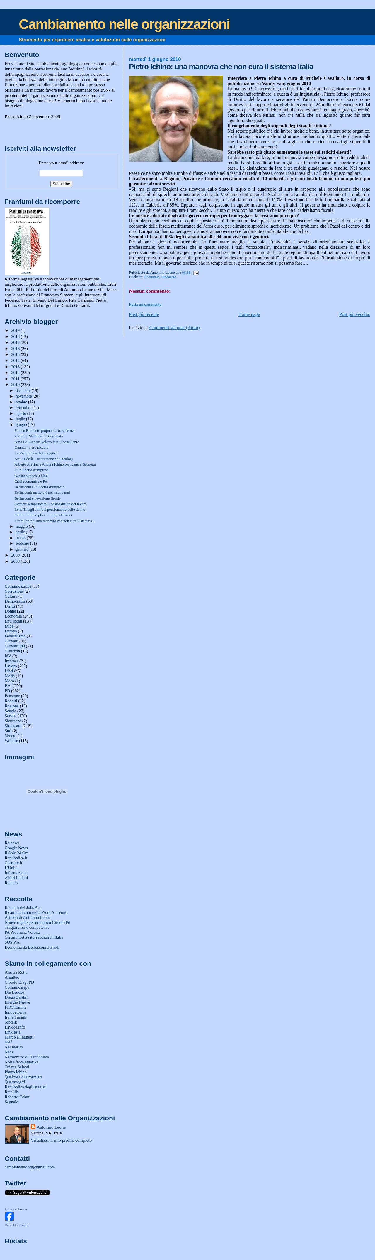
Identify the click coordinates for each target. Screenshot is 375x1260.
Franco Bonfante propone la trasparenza (44, 430)
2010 (16, 384)
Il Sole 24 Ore (16, 852)
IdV (8, 656)
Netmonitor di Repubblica (27, 1057)
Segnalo (11, 1102)
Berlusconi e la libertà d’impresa (39, 487)
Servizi (11, 715)
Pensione (12, 696)
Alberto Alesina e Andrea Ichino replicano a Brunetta (55, 464)
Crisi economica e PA (30, 481)
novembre (24, 396)
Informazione (16, 872)
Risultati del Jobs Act (23, 907)
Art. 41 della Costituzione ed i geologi (43, 458)
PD (7, 691)
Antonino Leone (51, 1126)
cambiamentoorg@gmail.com (30, 1167)
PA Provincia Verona (22, 932)
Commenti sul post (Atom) (174, 327)
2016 (16, 348)
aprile (21, 532)
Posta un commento (145, 304)
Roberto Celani (17, 1097)
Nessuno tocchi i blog (30, 475)
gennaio (23, 549)
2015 (16, 354)
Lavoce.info (15, 1027)
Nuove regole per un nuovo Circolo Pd (37, 922)
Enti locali (13, 621)
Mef (8, 1042)
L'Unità (11, 867)
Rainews (12, 842)
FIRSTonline (15, 1007)
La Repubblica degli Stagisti (36, 453)
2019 (16, 330)
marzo (21, 538)
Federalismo (15, 636)
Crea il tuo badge (17, 1225)
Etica (9, 626)
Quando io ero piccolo (31, 447)
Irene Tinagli (15, 1017)
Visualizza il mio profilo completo (61, 1140)
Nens (9, 1052)
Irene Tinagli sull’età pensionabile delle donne (49, 509)
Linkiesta (13, 1032)
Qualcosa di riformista (23, 1077)
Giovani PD (15, 646)
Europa (11, 631)
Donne (10, 611)
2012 (16, 372)
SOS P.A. (13, 942)
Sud (8, 730)
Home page (249, 314)
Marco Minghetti (19, 1037)
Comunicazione (18, 586)
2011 (16, 378)
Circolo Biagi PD (19, 982)
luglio (21, 419)
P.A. (8, 686)
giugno (22, 424)
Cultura (11, 596)
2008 (16, 561)
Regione (12, 705)
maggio (22, 526)
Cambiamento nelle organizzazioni (124, 24)
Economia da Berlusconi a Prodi (32, 947)
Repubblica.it (16, 857)
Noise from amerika (21, 1062)
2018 (16, 336)
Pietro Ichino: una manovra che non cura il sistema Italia (221, 66)
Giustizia (12, 651)
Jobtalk (11, 1022)
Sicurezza (13, 720)
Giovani (11, 641)
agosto (21, 413)
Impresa (11, 661)
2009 (16, 555)
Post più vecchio (354, 314)
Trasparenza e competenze (27, 927)
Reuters (11, 882)
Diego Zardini (16, 997)
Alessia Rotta (16, 972)
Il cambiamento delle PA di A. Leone (36, 912)
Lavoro (11, 666)
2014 (16, 360)
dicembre (24, 390)
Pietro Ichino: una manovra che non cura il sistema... (54, 521)
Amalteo (12, 977)
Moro (9, 681)
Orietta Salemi (17, 1067)
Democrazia (15, 601)
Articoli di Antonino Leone (28, 917)
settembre (24, 407)
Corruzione (14, 591)
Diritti (10, 606)
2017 (16, 342)
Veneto (10, 735)
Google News (16, 847)
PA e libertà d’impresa (31, 470)
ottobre (22, 402)
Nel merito (14, 1047)
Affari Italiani (16, 877)
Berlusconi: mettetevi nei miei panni (42, 492)
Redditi (11, 701)
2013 (16, 366)
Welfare (11, 740)
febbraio (23, 543)
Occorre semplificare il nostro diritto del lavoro (50, 504)
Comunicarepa (17, 987)
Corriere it (13, 862)
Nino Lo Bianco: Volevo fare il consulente (46, 441)
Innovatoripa (15, 1012)
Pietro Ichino (16, 1072)
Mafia (10, 676)
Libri (9, 671)
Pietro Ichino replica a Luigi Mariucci (43, 515)
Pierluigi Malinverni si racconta (38, 436)
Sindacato (168, 277)
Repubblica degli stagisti (26, 1087)
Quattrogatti (15, 1082)
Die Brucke (14, 992)
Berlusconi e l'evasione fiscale (37, 498)
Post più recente (144, 314)
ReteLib (11, 1092)
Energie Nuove (17, 1002)
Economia (152, 277)
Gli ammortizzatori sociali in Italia (34, 937)
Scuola (10, 710)
